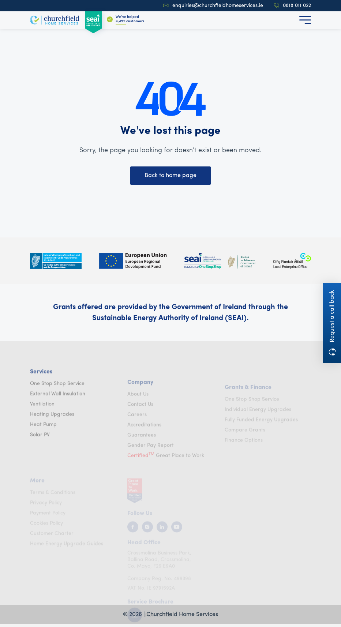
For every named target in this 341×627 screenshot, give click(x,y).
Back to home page (170, 176)
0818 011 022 (292, 5)
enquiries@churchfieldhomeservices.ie (213, 5)
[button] (305, 20)
